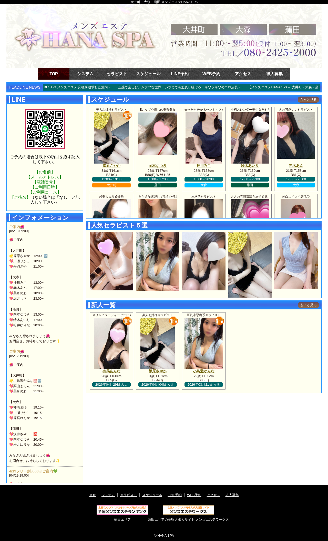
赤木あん (296, 166)
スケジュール (148, 74)
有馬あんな (111, 371)
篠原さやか (111, 166)
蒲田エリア (122, 513)
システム (85, 74)
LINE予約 (179, 74)
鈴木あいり (250, 166)
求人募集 (274, 74)
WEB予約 (211, 74)
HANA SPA (166, 535)
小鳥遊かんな (203, 371)
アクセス (243, 74)
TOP (53, 74)
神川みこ (204, 166)
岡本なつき (158, 166)
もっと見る (308, 99)
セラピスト (117, 74)
